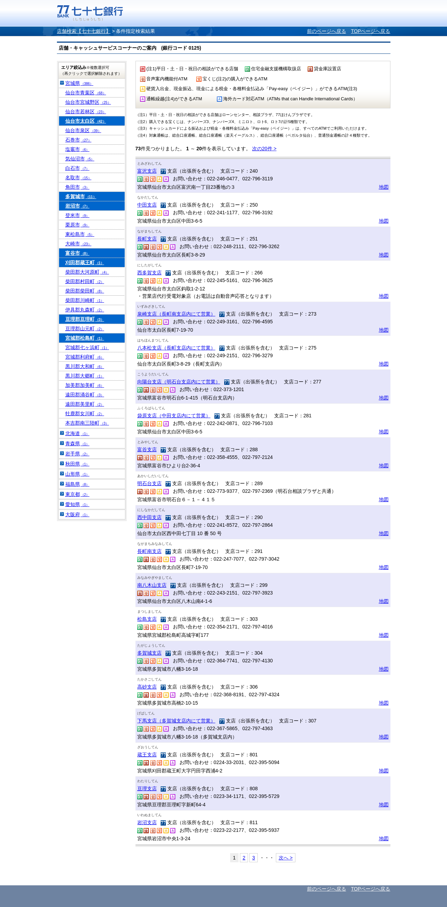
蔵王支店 (147, 754)
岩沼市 (77, 206)
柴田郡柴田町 (84, 291)
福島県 (77, 484)
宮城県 (79, 83)
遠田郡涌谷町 (84, 394)
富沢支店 (147, 171)
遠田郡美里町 (84, 404)
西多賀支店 (149, 272)
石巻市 (78, 140)
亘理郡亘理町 (84, 319)
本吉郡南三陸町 (87, 423)
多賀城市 (80, 196)
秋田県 (77, 464)
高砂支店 (147, 687)
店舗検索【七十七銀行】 (84, 31)
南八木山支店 (152, 585)
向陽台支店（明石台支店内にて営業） (178, 381)
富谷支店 (147, 449)
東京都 (77, 494)
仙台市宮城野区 (88, 102)
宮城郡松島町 (84, 338)
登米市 (77, 215)
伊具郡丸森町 (84, 309)
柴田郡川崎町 (84, 300)
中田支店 (147, 205)
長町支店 (147, 239)
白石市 (77, 168)
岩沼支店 (147, 822)
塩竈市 (77, 149)
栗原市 (77, 225)
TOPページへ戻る (370, 31)
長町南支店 (149, 551)
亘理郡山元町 (84, 328)
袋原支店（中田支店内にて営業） (174, 415)
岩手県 (77, 453)
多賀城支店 (149, 653)
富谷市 (77, 253)
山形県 (77, 474)
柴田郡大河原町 (87, 272)
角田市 (77, 187)
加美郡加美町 (84, 385)
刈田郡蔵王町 (84, 262)
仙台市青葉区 (85, 92)
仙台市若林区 (85, 111)
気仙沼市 (80, 158)
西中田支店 (149, 517)
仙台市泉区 (83, 130)
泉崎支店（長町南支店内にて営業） (176, 314)
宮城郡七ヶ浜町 (87, 347)
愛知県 (77, 504)
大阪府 (77, 514)
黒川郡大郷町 (84, 376)
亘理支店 (147, 788)
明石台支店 (149, 483)
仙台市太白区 (85, 121)
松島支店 (147, 619)
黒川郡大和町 (84, 366)
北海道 (77, 433)
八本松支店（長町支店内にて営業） (176, 348)
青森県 (77, 443)
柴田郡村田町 (84, 281)
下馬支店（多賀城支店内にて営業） (176, 721)
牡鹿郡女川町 (84, 413)
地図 (384, 187)
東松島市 (80, 234)
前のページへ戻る (326, 31)
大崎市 (78, 243)
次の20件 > (264, 148)
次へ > (286, 858)
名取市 (78, 177)
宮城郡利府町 (84, 357)
